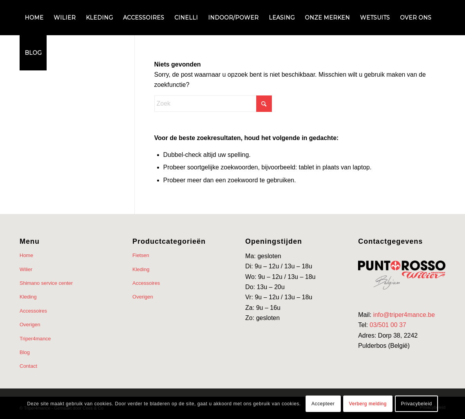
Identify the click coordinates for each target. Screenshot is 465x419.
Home (26, 255)
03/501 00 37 (387, 325)
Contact (28, 366)
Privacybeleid (416, 403)
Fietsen (140, 255)
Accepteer (323, 403)
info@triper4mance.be (404, 314)
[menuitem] (34, 17)
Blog (25, 352)
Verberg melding (368, 403)
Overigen (30, 324)
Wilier (26, 269)
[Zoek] (213, 103)
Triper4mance (35, 339)
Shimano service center (46, 283)
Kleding (28, 297)
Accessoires (33, 311)
